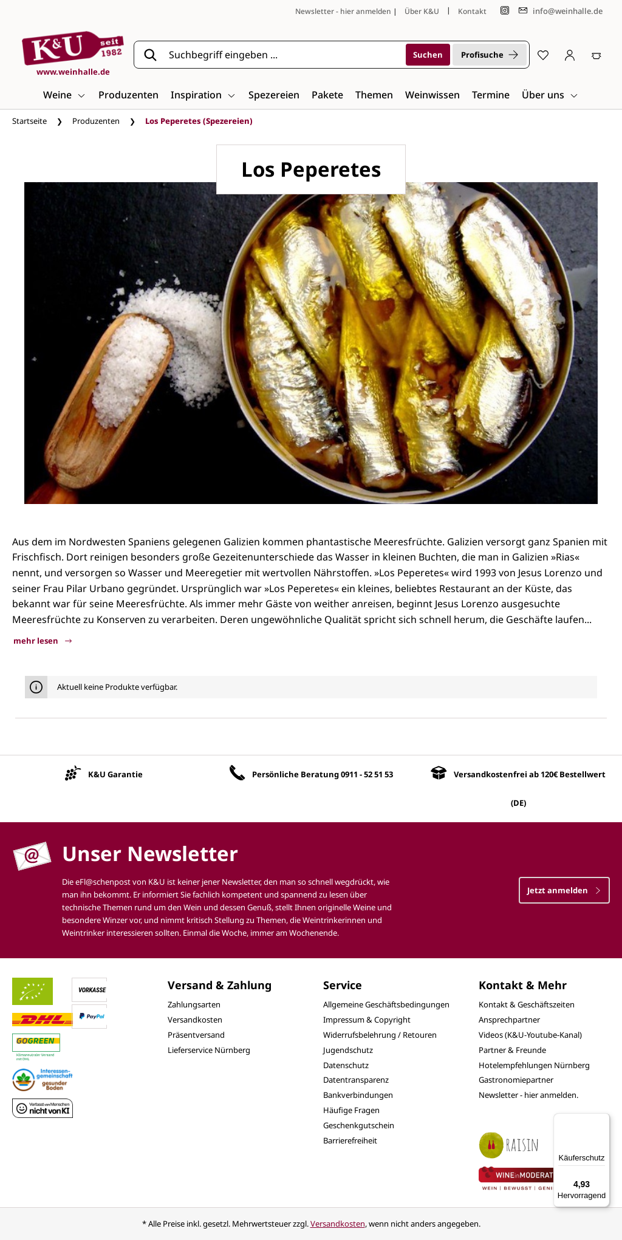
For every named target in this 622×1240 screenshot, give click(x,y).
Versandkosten (195, 1019)
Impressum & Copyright (367, 1019)
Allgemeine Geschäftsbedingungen (386, 1004)
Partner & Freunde (512, 1049)
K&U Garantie (115, 774)
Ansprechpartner (509, 1019)
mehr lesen (42, 640)
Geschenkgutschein (358, 1125)
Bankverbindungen (358, 1094)
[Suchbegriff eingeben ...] (283, 54)
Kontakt (472, 11)
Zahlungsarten (194, 1004)
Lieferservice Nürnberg (209, 1049)
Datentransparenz (356, 1079)
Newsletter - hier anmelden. (528, 1094)
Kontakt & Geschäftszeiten (527, 1004)
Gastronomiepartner (516, 1079)
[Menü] (602, 1120)
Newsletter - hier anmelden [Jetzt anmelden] (343, 11)
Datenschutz (346, 1065)
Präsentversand (196, 1034)
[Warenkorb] (596, 55)
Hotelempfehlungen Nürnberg (534, 1065)
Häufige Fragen (351, 1110)
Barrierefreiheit (350, 1140)
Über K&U (422, 11)
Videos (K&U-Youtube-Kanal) (530, 1034)
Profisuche (489, 54)
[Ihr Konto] (569, 55)
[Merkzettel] (543, 55)
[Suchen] (428, 55)
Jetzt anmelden (564, 890)
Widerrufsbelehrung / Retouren (380, 1034)
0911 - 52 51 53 (367, 774)
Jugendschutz (348, 1049)
